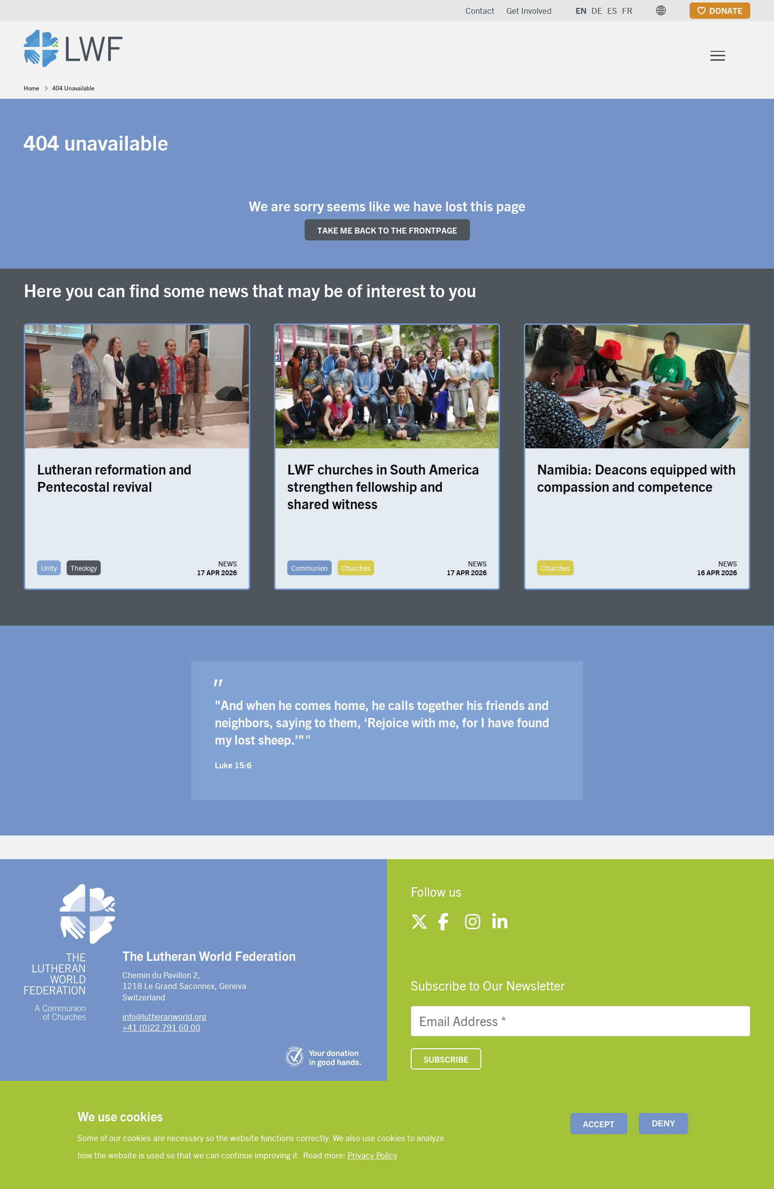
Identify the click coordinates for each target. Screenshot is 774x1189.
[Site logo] (76, 47)
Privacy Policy (372, 1154)
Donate (725, 10)
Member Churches (530, 48)
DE (596, 10)
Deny (663, 1123)
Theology (84, 570)
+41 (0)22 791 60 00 (161, 1029)
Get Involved (529, 10)
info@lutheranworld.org (164, 1018)
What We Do (424, 48)
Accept (599, 1123)
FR (627, 10)
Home (31, 90)
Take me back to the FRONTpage (387, 232)
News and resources (658, 48)
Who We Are (336, 48)
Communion (309, 570)
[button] (661, 10)
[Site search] (743, 50)
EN (581, 10)
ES (612, 10)
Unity (49, 570)
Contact (480, 10)
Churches (356, 570)
